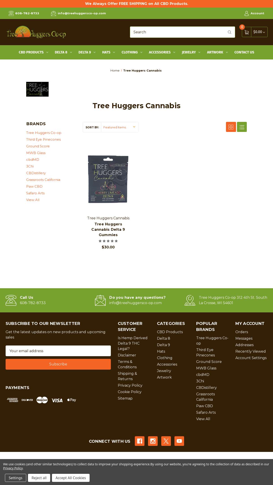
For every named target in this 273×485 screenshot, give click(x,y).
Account (254, 13)
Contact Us (244, 52)
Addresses (244, 345)
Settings (15, 477)
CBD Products (33, 52)
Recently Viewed (250, 351)
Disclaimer (127, 355)
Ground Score (38, 146)
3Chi (30, 166)
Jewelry (191, 52)
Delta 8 (63, 52)
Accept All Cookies (71, 477)
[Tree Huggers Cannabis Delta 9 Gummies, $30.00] (108, 179)
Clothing (132, 52)
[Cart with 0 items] (259, 32)
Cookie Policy (130, 392)
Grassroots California (43, 180)
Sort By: (92, 127)
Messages (243, 338)
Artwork (217, 52)
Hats (108, 52)
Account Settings (251, 358)
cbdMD (32, 159)
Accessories (162, 52)
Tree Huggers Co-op (43, 133)
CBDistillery (36, 173)
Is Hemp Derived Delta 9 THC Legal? (133, 343)
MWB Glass (35, 153)
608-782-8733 (24, 13)
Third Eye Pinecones (43, 139)
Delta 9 (87, 52)
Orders (241, 332)
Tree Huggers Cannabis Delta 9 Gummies (108, 229)
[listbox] (119, 127)
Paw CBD (34, 186)
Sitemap (125, 398)
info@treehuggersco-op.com (78, 13)
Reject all (39, 477)
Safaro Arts (35, 193)
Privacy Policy (130, 385)
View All (32, 200)
